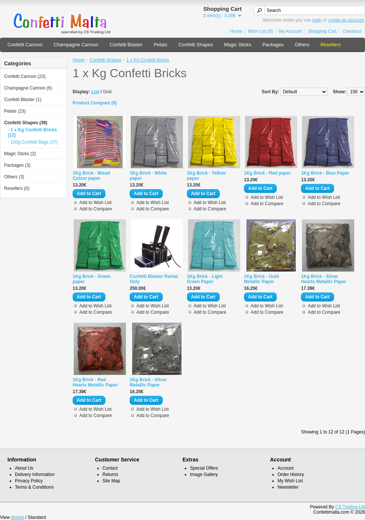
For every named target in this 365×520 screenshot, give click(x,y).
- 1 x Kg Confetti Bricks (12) (32, 132)
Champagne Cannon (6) (28, 88)
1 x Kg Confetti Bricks (147, 60)
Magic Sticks (237, 44)
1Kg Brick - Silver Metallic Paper (148, 382)
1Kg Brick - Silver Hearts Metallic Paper (323, 279)
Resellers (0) (16, 188)
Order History (290, 474)
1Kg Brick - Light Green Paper (205, 279)
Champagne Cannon (76, 44)
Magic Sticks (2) (20, 153)
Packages (272, 44)
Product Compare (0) (95, 103)
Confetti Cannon (24, 44)
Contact (110, 468)
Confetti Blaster (126, 44)
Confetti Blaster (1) (22, 99)
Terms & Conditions (34, 487)
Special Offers (204, 468)
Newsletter (288, 487)
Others (302, 44)
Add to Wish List (95, 202)
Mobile (17, 517)
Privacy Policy (29, 480)
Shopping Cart (322, 31)
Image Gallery (204, 474)
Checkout (351, 31)
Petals (160, 44)
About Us (24, 468)
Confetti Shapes (195, 44)
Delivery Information (35, 474)
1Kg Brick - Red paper (267, 173)
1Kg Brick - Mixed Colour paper (91, 175)
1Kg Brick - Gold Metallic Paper (261, 279)
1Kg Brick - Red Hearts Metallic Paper (95, 382)
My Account (290, 31)
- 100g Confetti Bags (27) (33, 142)
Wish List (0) (260, 31)
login (317, 20)
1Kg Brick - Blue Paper (325, 173)
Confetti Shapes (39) (25, 122)
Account (285, 468)
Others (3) (14, 176)
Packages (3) (17, 165)
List (95, 91)
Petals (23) (15, 111)
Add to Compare (95, 209)
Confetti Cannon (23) (24, 76)
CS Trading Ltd (350, 507)
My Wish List (290, 480)
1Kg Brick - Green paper (91, 279)
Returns (110, 474)
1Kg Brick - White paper (148, 175)
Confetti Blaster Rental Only (154, 279)
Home (236, 31)
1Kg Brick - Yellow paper (206, 175)
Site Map (111, 480)
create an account (346, 20)
